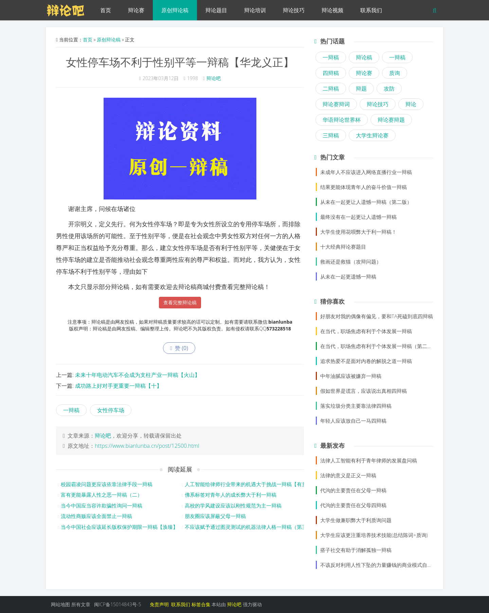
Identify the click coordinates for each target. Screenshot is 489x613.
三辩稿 (331, 135)
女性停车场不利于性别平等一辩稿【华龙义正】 (180, 62)
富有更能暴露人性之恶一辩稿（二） (101, 494)
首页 (105, 10)
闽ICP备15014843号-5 (117, 604)
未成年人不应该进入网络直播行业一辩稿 (366, 172)
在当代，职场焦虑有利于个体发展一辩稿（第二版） (378, 346)
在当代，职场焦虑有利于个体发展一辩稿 (366, 331)
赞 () (179, 348)
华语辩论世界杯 (342, 119)
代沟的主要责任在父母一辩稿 (353, 490)
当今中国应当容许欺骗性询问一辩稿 (101, 505)
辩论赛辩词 (336, 104)
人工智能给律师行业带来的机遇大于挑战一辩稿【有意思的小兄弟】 (261, 484)
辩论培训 (255, 10)
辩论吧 (213, 78)
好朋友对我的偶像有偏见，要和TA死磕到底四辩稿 (376, 316)
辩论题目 (216, 10)
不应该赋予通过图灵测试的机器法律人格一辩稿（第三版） (251, 526)
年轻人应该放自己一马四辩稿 (353, 420)
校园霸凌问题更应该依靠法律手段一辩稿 (106, 484)
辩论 (410, 104)
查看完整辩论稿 (180, 302)
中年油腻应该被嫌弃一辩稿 (350, 375)
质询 (394, 73)
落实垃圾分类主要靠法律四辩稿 (356, 405)
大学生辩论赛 (372, 135)
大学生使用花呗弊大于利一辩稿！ (358, 231)
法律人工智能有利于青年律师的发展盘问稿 (368, 460)
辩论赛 (136, 10)
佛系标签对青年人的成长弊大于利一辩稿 (230, 494)
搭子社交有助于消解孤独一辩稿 (356, 550)
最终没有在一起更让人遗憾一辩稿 (358, 216)
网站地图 (60, 604)
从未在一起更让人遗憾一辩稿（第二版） (366, 201)
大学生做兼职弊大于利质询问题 (356, 520)
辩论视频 (332, 10)
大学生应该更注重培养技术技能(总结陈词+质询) (374, 535)
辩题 (361, 88)
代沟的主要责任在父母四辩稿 (353, 505)
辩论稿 (364, 57)
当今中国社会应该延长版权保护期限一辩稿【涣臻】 (119, 526)
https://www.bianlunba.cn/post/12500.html (147, 445)
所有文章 (80, 604)
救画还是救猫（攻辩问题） (350, 261)
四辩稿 (331, 73)
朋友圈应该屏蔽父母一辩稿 (215, 516)
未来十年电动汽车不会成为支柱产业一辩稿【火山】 (137, 375)
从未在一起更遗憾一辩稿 (348, 276)
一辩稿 (71, 410)
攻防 (389, 88)
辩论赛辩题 (391, 119)
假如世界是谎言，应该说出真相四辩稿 (363, 390)
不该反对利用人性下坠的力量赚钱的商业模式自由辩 (378, 564)
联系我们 (371, 10)
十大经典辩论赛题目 (343, 246)
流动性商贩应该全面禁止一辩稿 (96, 516)
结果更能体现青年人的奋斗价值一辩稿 (363, 187)
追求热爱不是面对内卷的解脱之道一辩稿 (366, 361)
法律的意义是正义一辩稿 (348, 475)
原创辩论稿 (174, 10)
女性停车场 (110, 410)
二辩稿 (331, 88)
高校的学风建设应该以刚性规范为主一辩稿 (233, 505)
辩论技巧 (294, 10)
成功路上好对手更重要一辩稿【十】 (118, 385)
